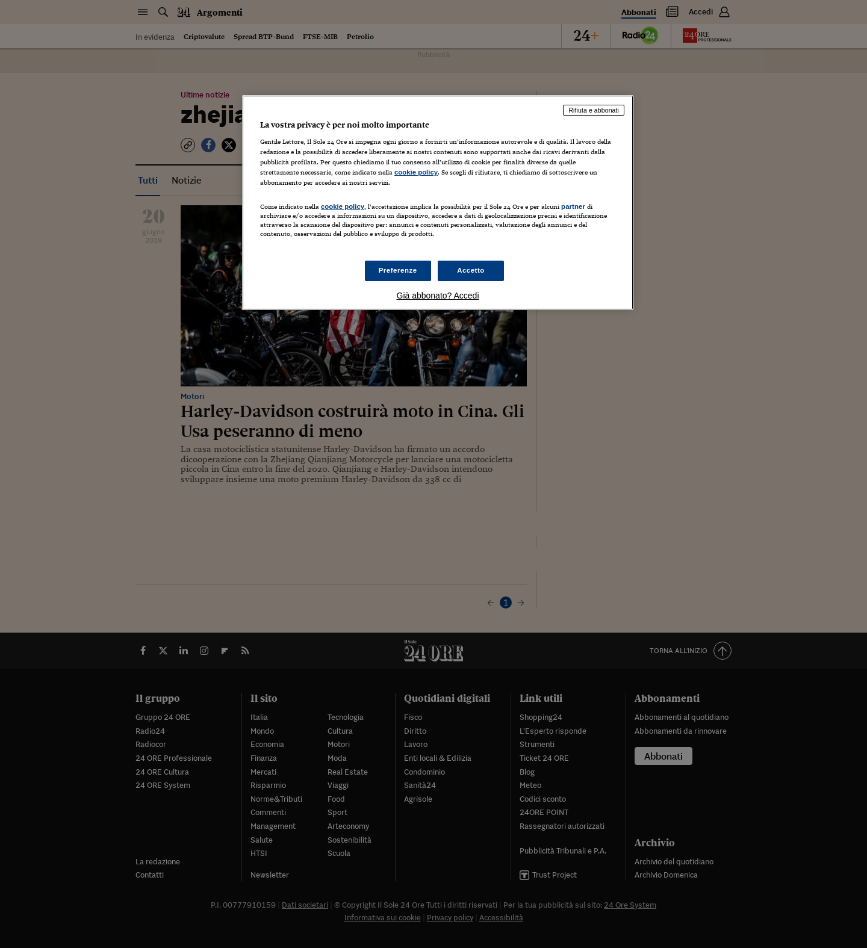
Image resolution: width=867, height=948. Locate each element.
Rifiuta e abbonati (593, 110)
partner (573, 206)
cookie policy (416, 172)
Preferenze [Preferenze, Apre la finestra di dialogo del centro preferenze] (398, 270)
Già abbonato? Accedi (438, 295)
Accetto (471, 270)
